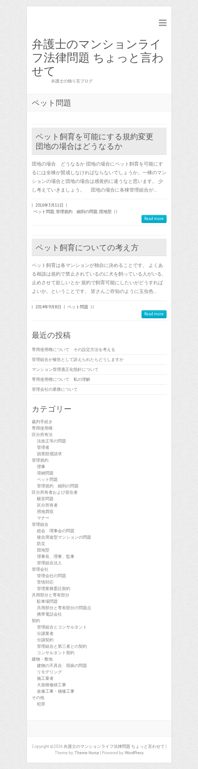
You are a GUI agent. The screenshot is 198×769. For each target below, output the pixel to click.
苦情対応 (45, 582)
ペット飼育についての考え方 (87, 247)
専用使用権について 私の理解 (61, 379)
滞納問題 (45, 473)
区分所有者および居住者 (55, 492)
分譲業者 (45, 633)
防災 (41, 543)
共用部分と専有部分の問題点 (64, 608)
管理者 (43, 447)
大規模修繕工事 (51, 685)
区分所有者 (47, 505)
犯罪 (41, 704)
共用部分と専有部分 (50, 595)
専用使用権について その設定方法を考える (73, 349)
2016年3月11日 (49, 205)
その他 (38, 697)
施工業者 (45, 678)
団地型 (105, 211)
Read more (154, 218)
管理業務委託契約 (53, 588)
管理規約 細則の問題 (77, 211)
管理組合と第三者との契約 (62, 646)
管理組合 (40, 524)
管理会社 (40, 569)
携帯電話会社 (49, 614)
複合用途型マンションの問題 (64, 537)
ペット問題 (43, 211)
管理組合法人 (49, 563)
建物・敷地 (42, 659)
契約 (36, 620)
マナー (43, 518)
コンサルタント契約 (55, 652)
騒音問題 (45, 498)
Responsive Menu (163, 22)
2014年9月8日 (48, 307)
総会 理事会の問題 (55, 531)
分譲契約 (45, 640)
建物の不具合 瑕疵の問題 (62, 665)
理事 (41, 466)
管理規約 (40, 460)
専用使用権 (42, 428)
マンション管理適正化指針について (65, 369)
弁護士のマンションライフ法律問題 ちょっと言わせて (98, 58)
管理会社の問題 (51, 575)
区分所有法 (42, 434)
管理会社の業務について (55, 389)
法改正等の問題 (51, 441)
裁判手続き (42, 421)
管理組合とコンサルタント (62, 627)
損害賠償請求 (49, 454)
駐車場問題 (47, 601)
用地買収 (45, 511)
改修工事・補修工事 (55, 691)
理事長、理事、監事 (55, 556)
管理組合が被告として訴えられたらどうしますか (78, 359)
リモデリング (49, 672)
